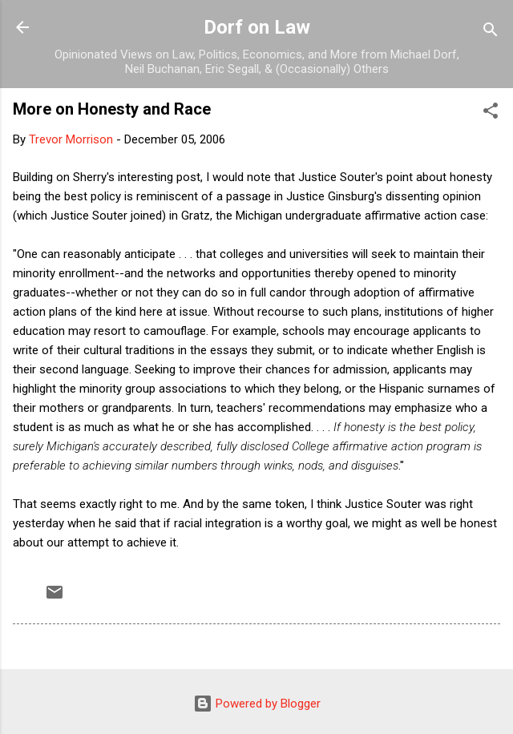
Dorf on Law (257, 27)
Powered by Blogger (257, 703)
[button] (490, 113)
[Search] (490, 32)
